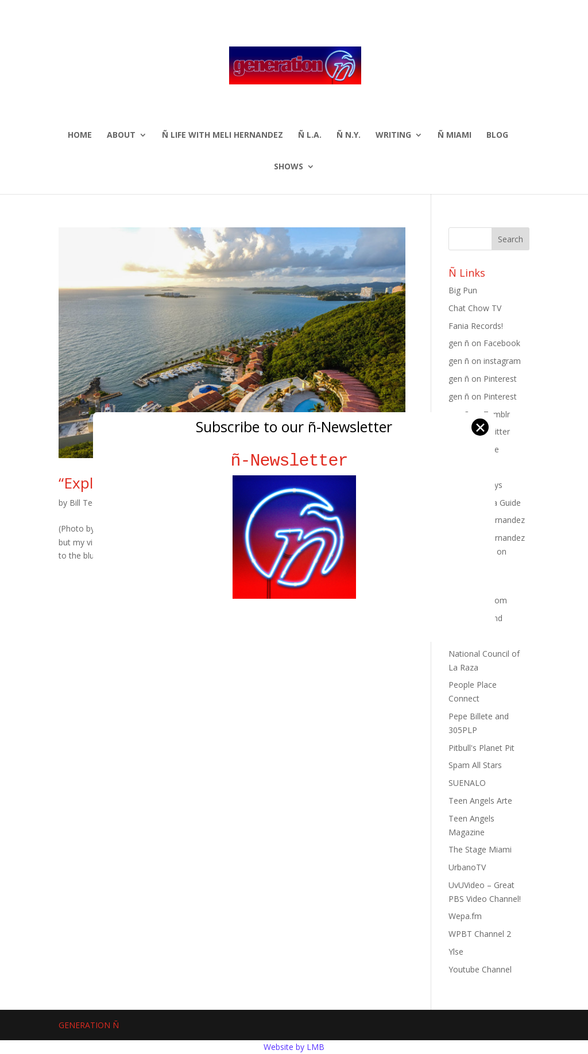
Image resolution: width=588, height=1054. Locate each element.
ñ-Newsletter (294, 460)
